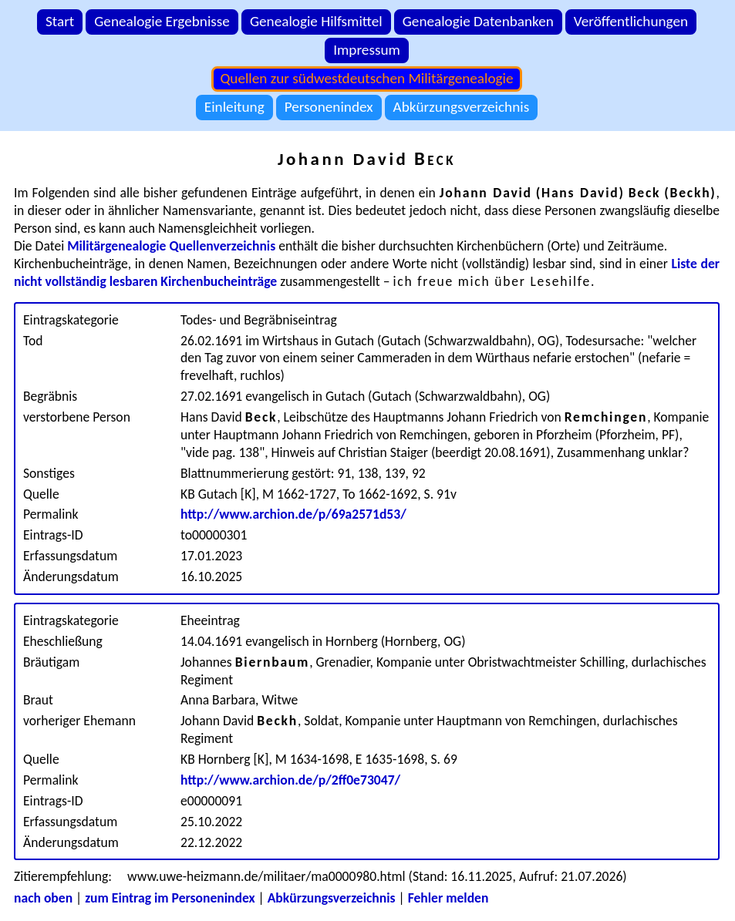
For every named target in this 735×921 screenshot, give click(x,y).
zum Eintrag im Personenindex (170, 897)
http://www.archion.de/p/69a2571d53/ (293, 514)
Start (60, 21)
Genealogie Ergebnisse (162, 21)
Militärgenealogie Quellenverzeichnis (171, 245)
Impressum (366, 50)
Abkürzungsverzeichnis (461, 107)
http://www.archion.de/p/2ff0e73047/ (290, 779)
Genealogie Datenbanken (478, 21)
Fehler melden (448, 897)
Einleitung (234, 107)
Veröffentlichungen (631, 21)
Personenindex (329, 107)
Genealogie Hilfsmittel (316, 21)
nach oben (43, 897)
